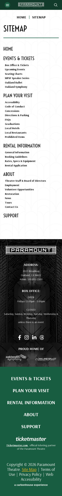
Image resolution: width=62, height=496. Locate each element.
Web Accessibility (37, 477)
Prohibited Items (15, 136)
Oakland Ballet (13, 82)
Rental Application (16, 165)
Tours (8, 202)
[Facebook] (19, 337)
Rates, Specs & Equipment (20, 161)
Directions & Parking (17, 115)
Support (11, 216)
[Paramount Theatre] (31, 253)
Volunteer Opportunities (19, 189)
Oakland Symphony (16, 86)
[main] (31, 119)
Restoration (12, 193)
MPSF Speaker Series (17, 78)
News (8, 198)
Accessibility (12, 102)
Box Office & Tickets (17, 65)
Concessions (12, 111)
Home (21, 17)
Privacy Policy (30, 474)
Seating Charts (13, 73)
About (9, 174)
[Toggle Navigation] (7, 5)
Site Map (29, 469)
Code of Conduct (15, 106)
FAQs (8, 119)
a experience (31, 485)
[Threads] (42, 337)
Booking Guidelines (16, 156)
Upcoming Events (15, 69)
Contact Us (11, 206)
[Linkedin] (34, 337)
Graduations (12, 123)
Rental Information (22, 146)
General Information (17, 152)
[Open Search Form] (55, 5)
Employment (12, 185)
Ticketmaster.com (17, 445)
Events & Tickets (18, 58)
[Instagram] (26, 337)
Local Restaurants (15, 132)
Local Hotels (12, 128)
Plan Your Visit (18, 95)
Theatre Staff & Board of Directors (25, 180)
